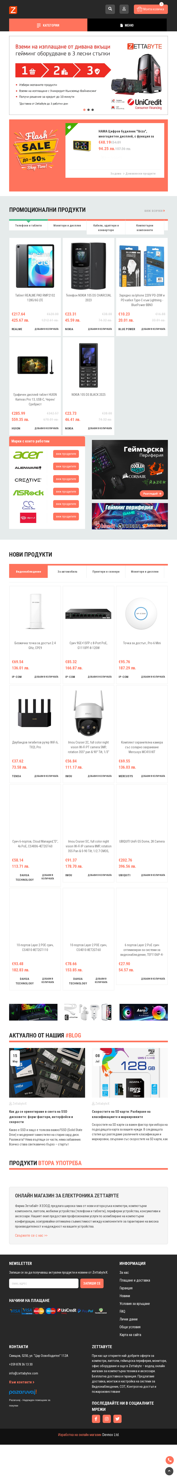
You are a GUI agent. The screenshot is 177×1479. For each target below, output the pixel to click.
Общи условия (130, 1327)
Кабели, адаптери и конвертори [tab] (106, 228)
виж (66, 453)
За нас (124, 1272)
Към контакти (21, 1382)
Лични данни (129, 1319)
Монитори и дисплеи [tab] (67, 225)
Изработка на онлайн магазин (79, 1435)
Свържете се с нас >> (31, 1235)
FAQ (122, 1311)
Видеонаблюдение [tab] (28, 571)
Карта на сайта (130, 1335)
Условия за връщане (135, 1303)
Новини (125, 1296)
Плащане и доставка (135, 1280)
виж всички (154, 210)
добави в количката (47, 329)
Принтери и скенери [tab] (106, 571)
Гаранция (126, 1288)
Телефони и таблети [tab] (28, 225)
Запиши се (92, 1283)
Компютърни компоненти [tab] (144, 228)
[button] (84, 110)
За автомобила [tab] (67, 571)
